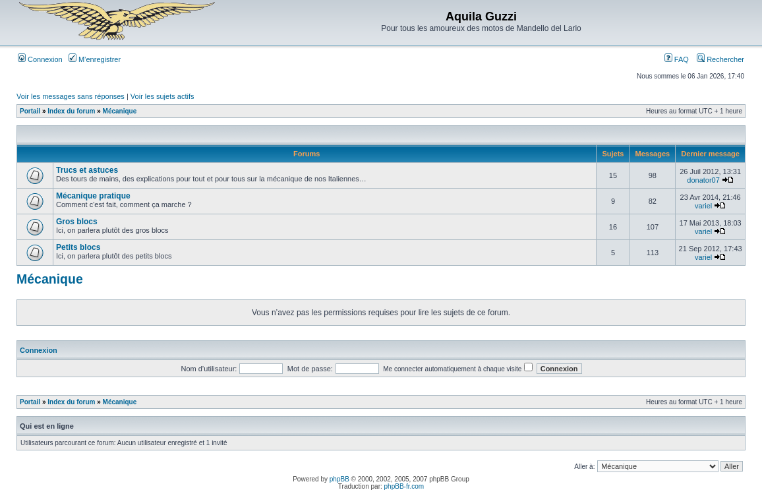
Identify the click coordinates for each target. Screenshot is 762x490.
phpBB (339, 479)
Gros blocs (77, 221)
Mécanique (120, 111)
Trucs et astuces (87, 170)
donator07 (703, 180)
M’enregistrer (95, 59)
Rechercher (720, 59)
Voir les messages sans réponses (70, 96)
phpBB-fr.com (404, 486)
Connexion (40, 59)
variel (703, 206)
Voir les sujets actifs (162, 96)
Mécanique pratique (93, 195)
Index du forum (71, 111)
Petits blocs (78, 247)
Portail (30, 111)
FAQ (676, 59)
